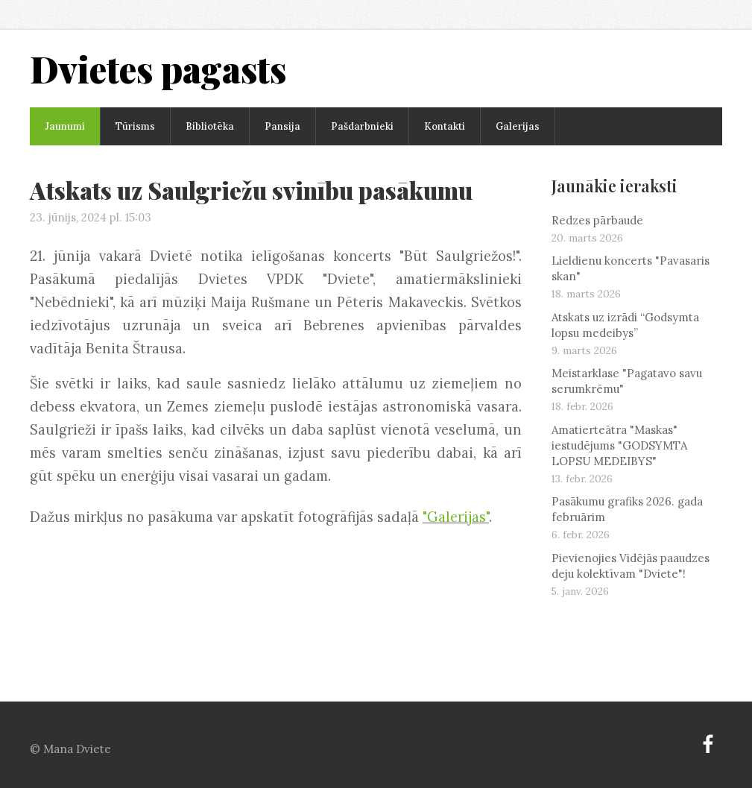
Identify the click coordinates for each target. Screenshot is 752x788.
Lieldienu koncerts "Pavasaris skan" (631, 268)
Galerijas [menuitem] (518, 126)
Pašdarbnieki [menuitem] (362, 126)
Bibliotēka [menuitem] (210, 126)
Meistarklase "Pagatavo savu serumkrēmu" (627, 381)
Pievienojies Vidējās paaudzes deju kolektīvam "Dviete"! (631, 566)
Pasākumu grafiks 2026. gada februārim (627, 509)
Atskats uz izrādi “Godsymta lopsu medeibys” (625, 325)
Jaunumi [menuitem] (65, 126)
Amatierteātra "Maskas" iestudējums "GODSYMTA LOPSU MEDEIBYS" (619, 445)
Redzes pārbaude (597, 220)
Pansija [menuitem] (282, 126)
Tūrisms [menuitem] (135, 126)
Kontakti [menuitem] (444, 126)
